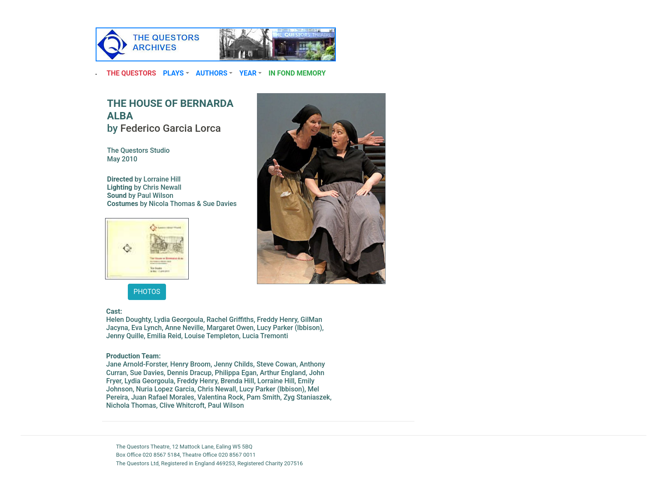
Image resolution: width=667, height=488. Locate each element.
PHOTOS (146, 292)
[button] (176, 73)
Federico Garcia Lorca (171, 128)
